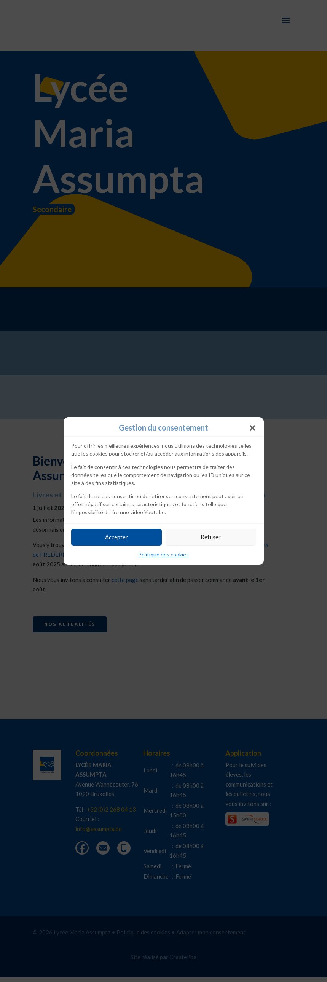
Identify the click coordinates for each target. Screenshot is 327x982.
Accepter (116, 537)
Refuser (211, 537)
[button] (252, 428)
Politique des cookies (163, 554)
